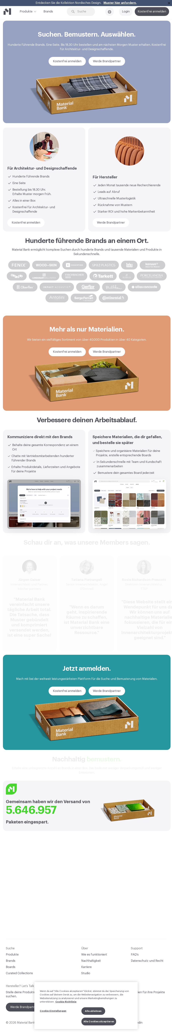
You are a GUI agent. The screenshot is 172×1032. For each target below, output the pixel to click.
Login (126, 11)
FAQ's (135, 954)
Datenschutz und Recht (147, 960)
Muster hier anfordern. (120, 2)
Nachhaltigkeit (91, 960)
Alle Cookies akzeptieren (98, 1021)
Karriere (86, 967)
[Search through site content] (83, 12)
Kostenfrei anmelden (152, 11)
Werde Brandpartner (24, 1007)
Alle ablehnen (93, 1011)
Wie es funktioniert (94, 954)
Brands (48, 11)
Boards (10, 967)
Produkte (26, 11)
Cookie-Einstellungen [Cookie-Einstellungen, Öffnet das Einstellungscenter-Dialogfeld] (53, 1011)
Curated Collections (19, 973)
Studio (85, 973)
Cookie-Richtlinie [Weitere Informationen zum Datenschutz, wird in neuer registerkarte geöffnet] (65, 1002)
